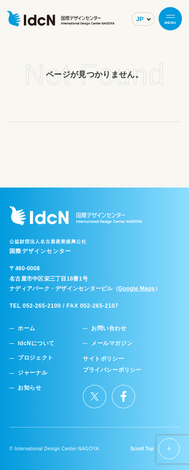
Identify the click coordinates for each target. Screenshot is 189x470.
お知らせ (29, 388)
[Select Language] (143, 19)
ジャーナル (32, 373)
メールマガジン (111, 343)
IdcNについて (36, 343)
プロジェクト (35, 358)
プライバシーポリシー (112, 370)
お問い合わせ (109, 328)
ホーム (27, 328)
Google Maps (136, 288)
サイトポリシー (103, 359)
